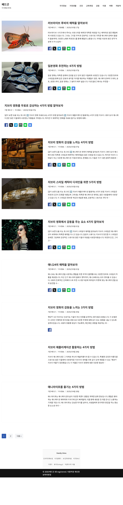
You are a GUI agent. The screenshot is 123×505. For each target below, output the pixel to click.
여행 (111, 5)
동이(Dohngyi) (58, 492)
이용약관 (70, 499)
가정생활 (73, 5)
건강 (81, 5)
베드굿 (53, 27)
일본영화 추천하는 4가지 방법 (65, 66)
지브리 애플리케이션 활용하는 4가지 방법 (71, 357)
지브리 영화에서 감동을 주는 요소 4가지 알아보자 (76, 222)
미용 (104, 5)
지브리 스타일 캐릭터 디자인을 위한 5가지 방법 (75, 182)
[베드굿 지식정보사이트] (6, 5)
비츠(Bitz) (76, 486)
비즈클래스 (58, 486)
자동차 (118, 5)
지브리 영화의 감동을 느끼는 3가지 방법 (70, 312)
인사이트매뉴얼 (48, 486)
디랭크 (50, 492)
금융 (97, 5)
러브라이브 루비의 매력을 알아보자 (68, 23)
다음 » (19, 450)
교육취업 (89, 5)
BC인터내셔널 (67, 486)
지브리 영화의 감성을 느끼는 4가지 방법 (70, 142)
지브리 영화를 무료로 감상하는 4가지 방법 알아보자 (34, 106)
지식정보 (63, 5)
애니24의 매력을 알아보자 (63, 265)
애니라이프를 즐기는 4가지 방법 (66, 401)
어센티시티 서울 (70, 492)
